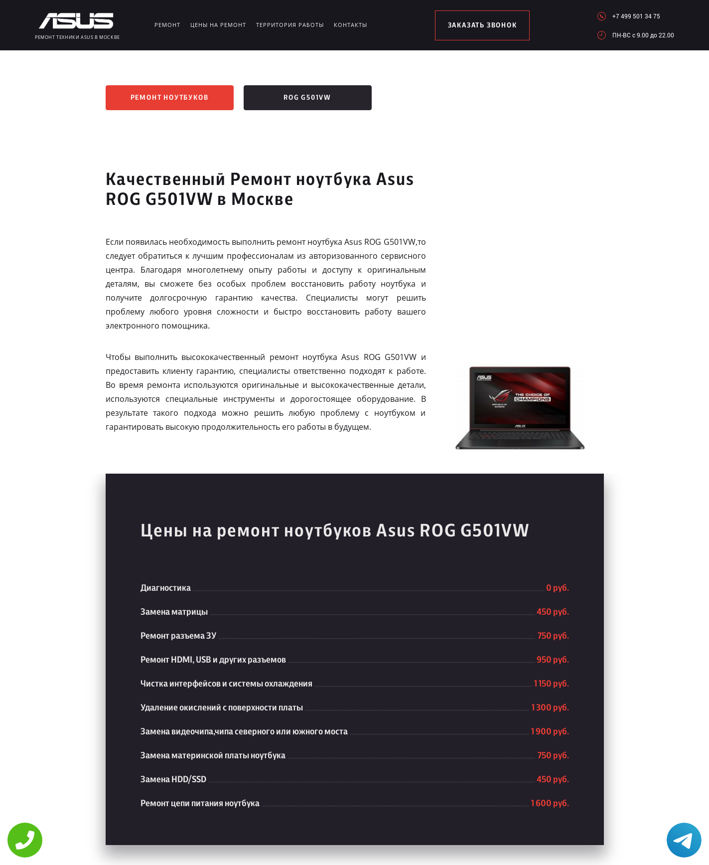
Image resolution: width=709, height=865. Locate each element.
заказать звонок (482, 25)
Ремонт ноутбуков (170, 97)
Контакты (350, 24)
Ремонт (167, 24)
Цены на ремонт (218, 24)
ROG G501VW (307, 97)
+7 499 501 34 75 (636, 16)
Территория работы (290, 24)
